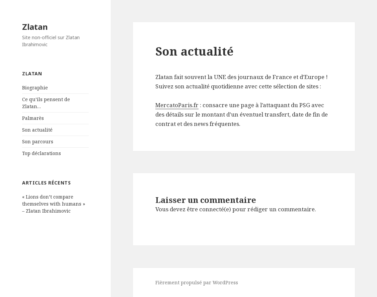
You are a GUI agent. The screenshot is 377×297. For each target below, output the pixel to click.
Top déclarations (41, 153)
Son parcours (37, 141)
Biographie (35, 87)
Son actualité (37, 130)
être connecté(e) (209, 209)
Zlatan (35, 26)
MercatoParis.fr (177, 105)
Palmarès (33, 118)
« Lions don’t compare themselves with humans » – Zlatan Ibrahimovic (53, 204)
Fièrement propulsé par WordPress (196, 282)
